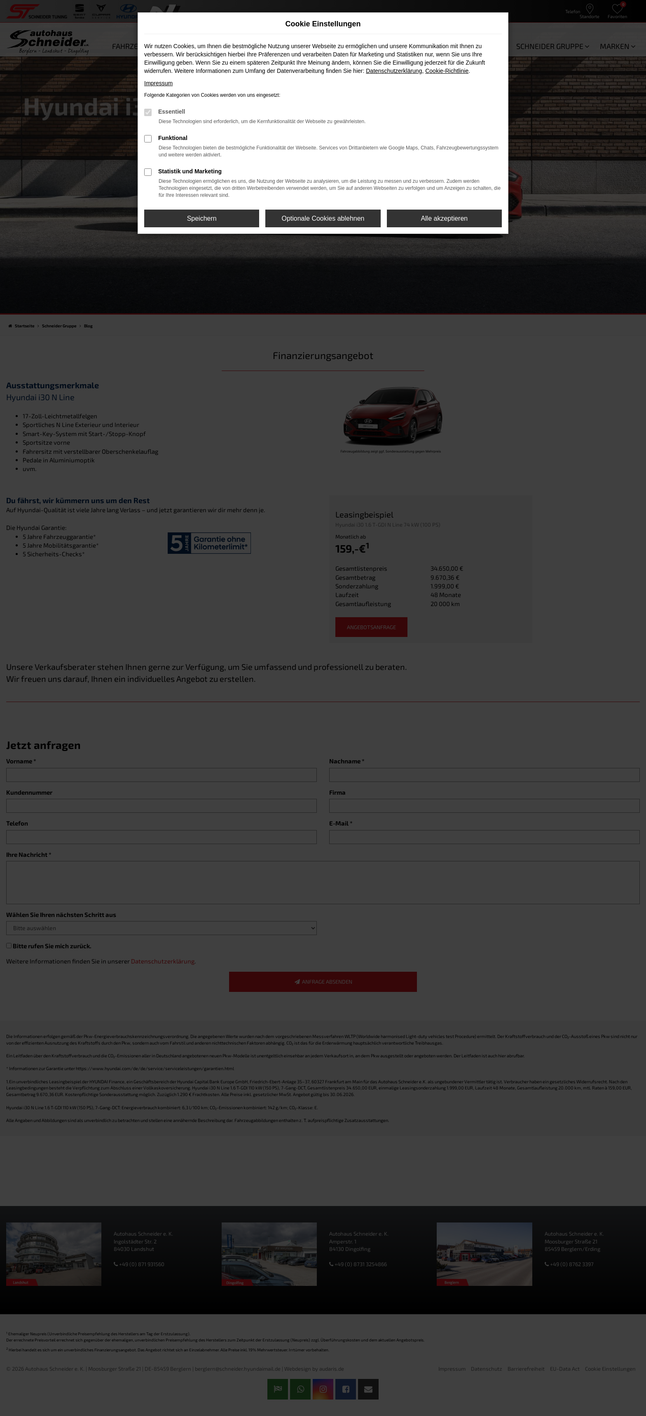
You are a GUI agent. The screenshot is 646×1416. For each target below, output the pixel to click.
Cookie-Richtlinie (446, 71)
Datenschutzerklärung (394, 71)
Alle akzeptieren (444, 218)
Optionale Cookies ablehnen (322, 218)
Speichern (202, 218)
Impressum (158, 83)
